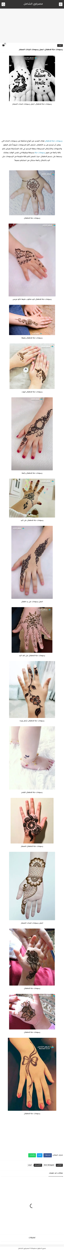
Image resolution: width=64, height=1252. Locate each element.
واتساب (32, 1155)
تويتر (39, 1155)
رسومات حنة (40, 153)
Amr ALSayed (49, 1165)
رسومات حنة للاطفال (54, 141)
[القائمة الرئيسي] (60, 4)
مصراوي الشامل (33, 4)
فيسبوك (47, 1155)
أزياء (60, 45)
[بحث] (3, 4)
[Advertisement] (32, 25)
